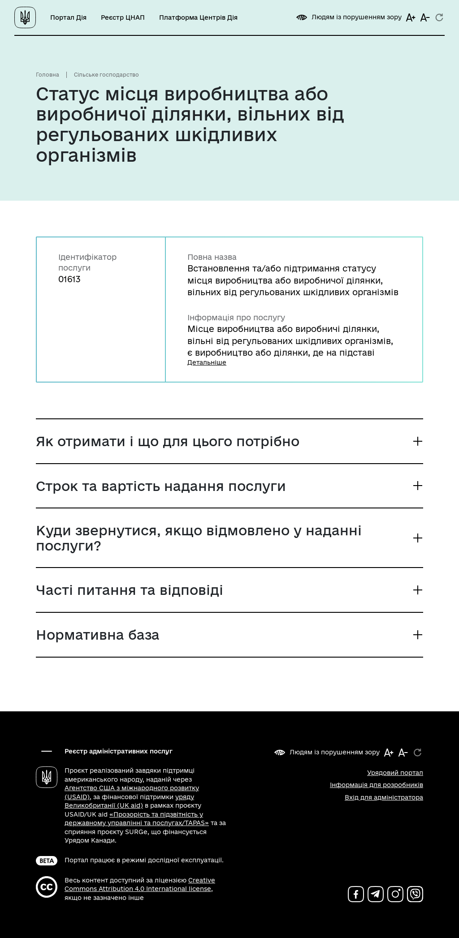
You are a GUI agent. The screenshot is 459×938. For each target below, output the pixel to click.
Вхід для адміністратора (384, 797)
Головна (47, 74)
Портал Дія (68, 17)
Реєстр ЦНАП (123, 17)
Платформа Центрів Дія (198, 17)
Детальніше (206, 362)
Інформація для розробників (376, 784)
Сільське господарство (106, 74)
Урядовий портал (395, 772)
